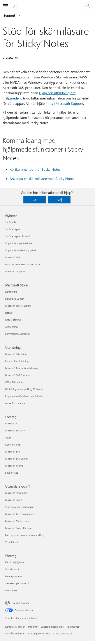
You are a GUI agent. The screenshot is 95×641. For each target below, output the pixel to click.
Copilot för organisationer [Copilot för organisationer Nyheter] (19, 243)
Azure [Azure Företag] (8, 437)
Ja (34, 199)
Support (10, 15)
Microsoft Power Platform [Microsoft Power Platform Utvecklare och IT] (18, 528)
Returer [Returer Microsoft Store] (9, 312)
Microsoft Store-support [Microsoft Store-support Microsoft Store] (18, 305)
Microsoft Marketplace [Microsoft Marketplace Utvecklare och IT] (17, 521)
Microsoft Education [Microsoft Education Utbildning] (15, 354)
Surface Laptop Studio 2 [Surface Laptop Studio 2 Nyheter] (17, 236)
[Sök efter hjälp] (15, 5)
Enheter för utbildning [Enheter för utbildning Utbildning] (16, 361)
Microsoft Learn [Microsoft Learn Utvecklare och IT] (13, 500)
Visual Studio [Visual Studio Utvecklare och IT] (12, 542)
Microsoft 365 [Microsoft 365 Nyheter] (12, 257)
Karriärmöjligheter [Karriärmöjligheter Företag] (15, 562)
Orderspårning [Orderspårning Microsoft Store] (13, 319)
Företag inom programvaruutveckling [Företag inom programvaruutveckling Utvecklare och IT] (24, 535)
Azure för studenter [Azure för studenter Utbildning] (15, 403)
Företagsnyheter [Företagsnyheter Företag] (14, 576)
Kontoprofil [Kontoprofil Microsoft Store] (11, 291)
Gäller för (12, 58)
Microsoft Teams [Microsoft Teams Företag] (14, 465)
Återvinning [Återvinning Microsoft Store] (11, 326)
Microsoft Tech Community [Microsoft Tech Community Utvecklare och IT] (19, 514)
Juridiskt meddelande (52, 626)
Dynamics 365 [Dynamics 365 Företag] (12, 444)
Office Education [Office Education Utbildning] (14, 382)
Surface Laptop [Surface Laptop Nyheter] (13, 229)
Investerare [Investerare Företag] (11, 590)
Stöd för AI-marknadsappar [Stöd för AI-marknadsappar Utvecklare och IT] (19, 507)
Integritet (33, 626)
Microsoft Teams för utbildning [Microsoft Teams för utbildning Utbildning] (21, 368)
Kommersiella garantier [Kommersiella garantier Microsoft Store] (17, 333)
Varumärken (73, 626)
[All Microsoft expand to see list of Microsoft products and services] (5, 6)
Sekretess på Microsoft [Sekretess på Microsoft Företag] (17, 583)
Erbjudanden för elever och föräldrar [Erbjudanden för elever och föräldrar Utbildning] (24, 396)
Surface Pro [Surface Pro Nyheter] (11, 222)
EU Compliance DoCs (39, 633)
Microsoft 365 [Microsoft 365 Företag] (12, 451)
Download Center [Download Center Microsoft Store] (14, 298)
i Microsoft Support (68, 103)
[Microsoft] (47, 3)
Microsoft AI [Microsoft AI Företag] (11, 423)
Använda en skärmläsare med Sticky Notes (42, 178)
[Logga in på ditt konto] (88, 6)
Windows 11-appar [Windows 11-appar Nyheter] (15, 271)
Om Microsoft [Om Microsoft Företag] (12, 569)
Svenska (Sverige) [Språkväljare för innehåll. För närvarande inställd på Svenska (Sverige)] (21, 603)
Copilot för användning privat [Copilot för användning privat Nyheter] (20, 250)
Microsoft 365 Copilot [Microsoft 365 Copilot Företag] (16, 458)
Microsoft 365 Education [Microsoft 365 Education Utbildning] (18, 375)
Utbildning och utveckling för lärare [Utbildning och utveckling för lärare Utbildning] (24, 389)
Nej (59, 199)
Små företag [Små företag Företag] (11, 472)
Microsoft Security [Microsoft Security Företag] (15, 430)
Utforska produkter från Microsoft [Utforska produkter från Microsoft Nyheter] (23, 264)
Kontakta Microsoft (15, 626)
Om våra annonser (15, 633)
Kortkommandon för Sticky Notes (35, 169)
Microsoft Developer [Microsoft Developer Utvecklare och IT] (16, 492)
